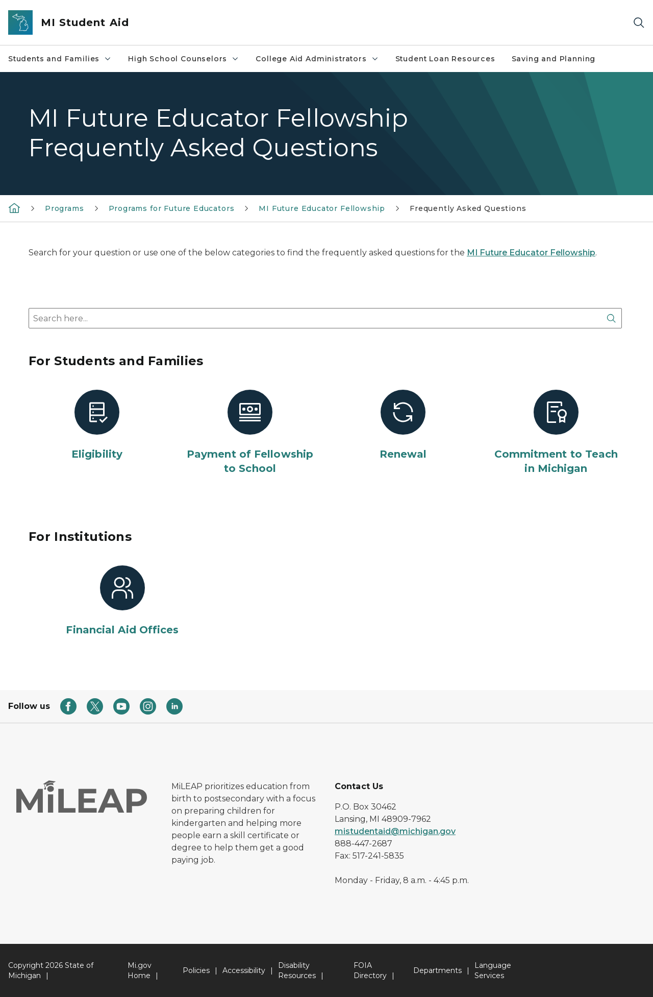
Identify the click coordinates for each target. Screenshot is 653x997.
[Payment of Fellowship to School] (250, 433)
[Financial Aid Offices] (122, 601)
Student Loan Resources (445, 58)
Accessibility (243, 970)
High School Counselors (183, 58)
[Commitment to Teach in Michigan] (556, 433)
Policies (196, 970)
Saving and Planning (554, 58)
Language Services (492, 970)
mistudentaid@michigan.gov (395, 831)
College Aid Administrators (317, 58)
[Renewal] (403, 425)
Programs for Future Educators (172, 208)
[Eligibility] (97, 425)
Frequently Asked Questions (468, 208)
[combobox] (325, 318)
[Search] (639, 22)
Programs (64, 208)
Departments (437, 970)
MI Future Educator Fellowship (322, 208)
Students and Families (60, 58)
